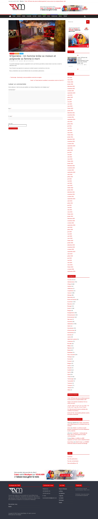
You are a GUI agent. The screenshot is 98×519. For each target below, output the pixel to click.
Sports (39, 16)
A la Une (12, 53)
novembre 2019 (71, 247)
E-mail (10, 116)
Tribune (65, 16)
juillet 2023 (70, 150)
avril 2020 (69, 236)
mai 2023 (69, 154)
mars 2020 (69, 238)
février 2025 (70, 108)
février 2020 (70, 240)
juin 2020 (69, 231)
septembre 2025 (71, 93)
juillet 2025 (70, 97)
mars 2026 (69, 79)
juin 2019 (69, 258)
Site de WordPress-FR (72, 463)
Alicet (68, 428)
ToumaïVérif (70, 381)
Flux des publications (72, 459)
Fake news (69, 319)
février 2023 (70, 161)
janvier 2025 (70, 110)
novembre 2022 (71, 167)
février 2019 (70, 267)
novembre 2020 (71, 220)
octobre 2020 (70, 223)
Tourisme (69, 383)
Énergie (69, 310)
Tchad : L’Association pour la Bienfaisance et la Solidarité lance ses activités (78, 424)
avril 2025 (69, 104)
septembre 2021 (71, 198)
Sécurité (69, 367)
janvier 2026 (70, 84)
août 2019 (69, 253)
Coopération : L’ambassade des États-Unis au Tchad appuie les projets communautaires (77, 435)
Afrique (18, 16)
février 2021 (70, 214)
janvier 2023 (70, 163)
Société (69, 370)
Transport (69, 385)
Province (69, 361)
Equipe (10, 506)
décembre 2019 (71, 245)
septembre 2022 (71, 172)
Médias (69, 345)
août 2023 (69, 148)
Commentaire (12, 89)
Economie (29, 16)
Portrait (69, 359)
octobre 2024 (70, 117)
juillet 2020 (70, 229)
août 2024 (69, 121)
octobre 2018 (70, 269)
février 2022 (70, 187)
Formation (69, 321)
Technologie (54, 16)
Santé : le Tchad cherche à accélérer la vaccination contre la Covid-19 (47, 80)
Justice (69, 337)
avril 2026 (69, 77)
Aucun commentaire (29, 60)
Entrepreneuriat (71, 315)
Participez (61, 500)
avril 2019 (69, 262)
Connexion (69, 456)
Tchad (14, 16)
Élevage (69, 306)
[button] (64, 8)
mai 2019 (69, 260)
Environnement (71, 317)
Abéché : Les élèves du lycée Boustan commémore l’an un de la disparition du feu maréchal (78, 429)
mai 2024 (69, 128)
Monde (23, 16)
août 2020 (69, 227)
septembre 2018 (71, 271)
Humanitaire (70, 328)
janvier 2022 (70, 190)
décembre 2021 (71, 192)
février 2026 (70, 82)
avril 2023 (69, 156)
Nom (9, 108)
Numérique (69, 352)
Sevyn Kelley (70, 442)
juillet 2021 (70, 203)
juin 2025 (69, 99)
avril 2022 (69, 183)
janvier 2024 (70, 137)
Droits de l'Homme (71, 299)
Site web (10, 123)
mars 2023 (69, 159)
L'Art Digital (18, 514)
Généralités (70, 323)
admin (21, 60)
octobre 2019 (70, 249)
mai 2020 (69, 234)
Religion (69, 363)
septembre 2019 (71, 251)
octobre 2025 (70, 90)
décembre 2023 (71, 139)
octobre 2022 (70, 170)
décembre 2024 (71, 112)
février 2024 (70, 134)
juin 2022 (69, 179)
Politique (69, 356)
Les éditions (62, 493)
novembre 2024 (71, 115)
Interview (69, 334)
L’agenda (61, 495)
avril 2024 (69, 130)
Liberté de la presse (72, 339)
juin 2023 (69, 152)
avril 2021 (69, 209)
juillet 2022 (70, 176)
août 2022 (69, 174)
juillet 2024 (70, 123)
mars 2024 (69, 132)
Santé (44, 16)
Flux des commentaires (72, 461)
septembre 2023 (71, 145)
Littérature (70, 341)
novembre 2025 (71, 88)
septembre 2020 (71, 225)
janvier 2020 (70, 242)
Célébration (70, 288)
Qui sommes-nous (12, 504)
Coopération (70, 290)
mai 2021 (69, 207)
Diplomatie (70, 297)
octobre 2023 (70, 143)
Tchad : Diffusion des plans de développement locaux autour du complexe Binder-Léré (45, 1)
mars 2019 (69, 264)
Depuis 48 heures (63, 489)
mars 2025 (69, 106)
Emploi (60, 16)
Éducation (69, 304)
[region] (64, 8)
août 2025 (69, 95)
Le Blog (61, 491)
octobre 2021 (70, 196)
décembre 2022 (71, 165)
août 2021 (69, 201)
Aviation (69, 286)
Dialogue (69, 295)
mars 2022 (69, 185)
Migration (69, 348)
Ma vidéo (69, 343)
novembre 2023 (71, 141)
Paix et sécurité (71, 354)
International (70, 332)
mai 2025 (69, 101)
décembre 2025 (71, 86)
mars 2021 (69, 212)
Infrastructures (71, 330)
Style (48, 16)
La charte (61, 498)
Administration (70, 282)
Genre (68, 326)
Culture (34, 16)
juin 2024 (69, 126)
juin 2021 (69, 205)
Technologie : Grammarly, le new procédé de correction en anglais (25, 77)
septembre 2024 (71, 119)
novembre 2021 (71, 194)
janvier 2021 (70, 216)
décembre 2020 (71, 218)
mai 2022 (69, 181)
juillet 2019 (70, 256)
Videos (69, 390)
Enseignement (70, 312)
